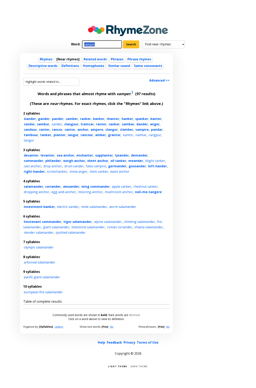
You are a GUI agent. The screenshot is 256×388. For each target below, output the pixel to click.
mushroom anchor (119, 192)
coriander (53, 186)
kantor (128, 135)
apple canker (121, 186)
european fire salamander (43, 292)
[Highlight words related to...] (51, 82)
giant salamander (56, 227)
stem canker (99, 171)
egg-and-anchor (63, 192)
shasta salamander (148, 227)
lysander (122, 155)
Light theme (117, 366)
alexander (71, 186)
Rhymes (46, 59)
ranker (85, 119)
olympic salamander (39, 247)
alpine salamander (108, 221)
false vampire (96, 166)
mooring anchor (90, 192)
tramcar (87, 124)
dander (142, 124)
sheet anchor (97, 161)
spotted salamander (71, 232)
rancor (57, 129)
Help (101, 342)
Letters (59, 326)
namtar (140, 135)
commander (33, 161)
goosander (137, 166)
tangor (29, 140)
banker (98, 119)
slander (30, 119)
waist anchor (119, 171)
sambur (43, 124)
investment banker (39, 206)
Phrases (117, 59)
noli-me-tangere (148, 192)
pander (57, 119)
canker (114, 124)
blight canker (155, 161)
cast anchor (32, 166)
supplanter (104, 155)
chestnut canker (145, 186)
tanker (45, 135)
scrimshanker (57, 171)
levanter (47, 155)
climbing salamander (139, 221)
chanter (113, 119)
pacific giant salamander (42, 277)
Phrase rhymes (139, 59)
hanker (127, 119)
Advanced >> (159, 80)
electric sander (68, 206)
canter (44, 129)
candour (30, 129)
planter (60, 135)
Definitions (70, 66)
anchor (82, 129)
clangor (111, 129)
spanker (141, 119)
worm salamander (122, 206)
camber (72, 119)
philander (53, 161)
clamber (126, 129)
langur (73, 135)
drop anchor (52, 166)
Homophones (93, 66)
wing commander (95, 186)
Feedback (114, 342)
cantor (70, 129)
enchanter (84, 155)
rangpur (155, 135)
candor (29, 124)
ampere (97, 129)
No (111, 326)
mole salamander (94, 206)
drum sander (74, 166)
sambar (128, 124)
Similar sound (119, 66)
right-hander (34, 171)
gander (44, 119)
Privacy (129, 342)
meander (135, 161)
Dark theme (139, 366)
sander (57, 124)
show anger (78, 171)
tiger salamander (77, 221)
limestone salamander (88, 227)
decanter (31, 155)
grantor (114, 135)
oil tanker (118, 161)
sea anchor (65, 155)
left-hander (157, 166)
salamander (33, 186)
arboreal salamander (39, 262)
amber (100, 135)
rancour (87, 135)
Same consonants (148, 66)
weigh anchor (74, 161)
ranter (101, 124)
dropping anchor (36, 192)
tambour (31, 135)
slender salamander (38, 232)
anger (155, 124)
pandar (156, 129)
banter (155, 119)
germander (117, 166)
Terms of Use (147, 342)
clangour (71, 124)
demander (139, 155)
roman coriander (119, 227)
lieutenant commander (42, 221)
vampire (142, 129)
